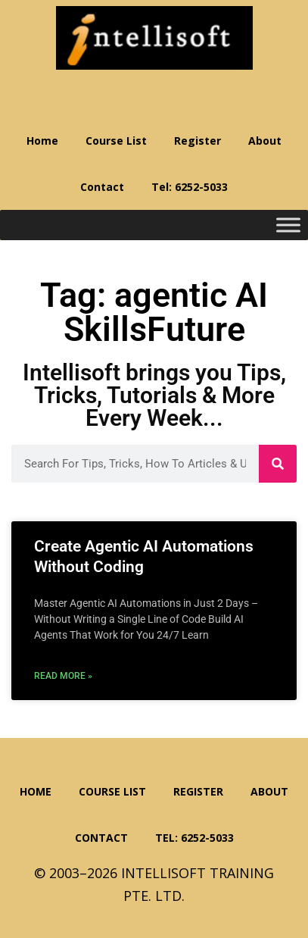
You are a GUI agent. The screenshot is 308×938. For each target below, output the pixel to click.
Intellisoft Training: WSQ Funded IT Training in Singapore (154, 38)
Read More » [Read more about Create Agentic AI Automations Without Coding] (63, 676)
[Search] (278, 464)
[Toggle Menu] (288, 225)
